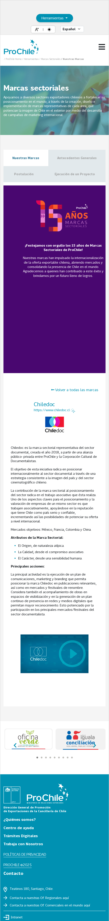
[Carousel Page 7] (63, 757)
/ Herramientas (30, 58)
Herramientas (53, 18)
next (93, 743)
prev (15, 743)
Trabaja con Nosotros (23, 844)
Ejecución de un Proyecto (75, 174)
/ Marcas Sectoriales (50, 58)
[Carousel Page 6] (59, 757)
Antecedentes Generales (77, 158)
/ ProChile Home (13, 58)
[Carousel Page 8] (67, 757)
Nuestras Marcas (25, 158)
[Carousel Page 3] (46, 757)
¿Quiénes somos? (19, 819)
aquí (66, 898)
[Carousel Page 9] (72, 757)
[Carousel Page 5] (54, 757)
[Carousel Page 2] (41, 757)
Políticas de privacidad (24, 854)
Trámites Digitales (20, 835)
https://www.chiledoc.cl (54, 410)
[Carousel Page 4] (50, 757)
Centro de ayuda (18, 827)
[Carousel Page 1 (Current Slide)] (37, 757)
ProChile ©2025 (17, 864)
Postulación (24, 174)
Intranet (13, 917)
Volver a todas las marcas (74, 389)
